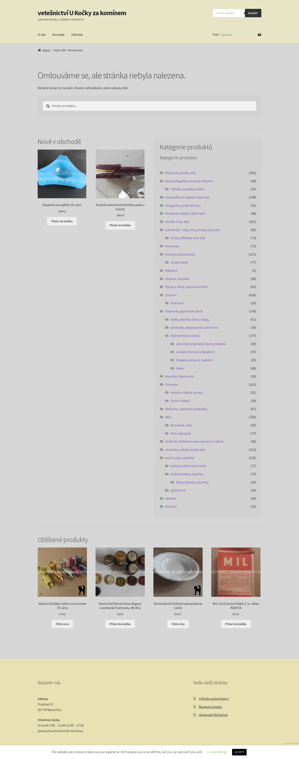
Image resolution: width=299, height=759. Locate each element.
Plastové (177, 303)
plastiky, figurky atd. (179, 376)
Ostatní (170, 295)
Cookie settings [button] (217, 752)
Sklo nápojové (181, 433)
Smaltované (179, 262)
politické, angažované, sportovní (194, 327)
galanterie (178, 490)
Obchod (76, 34)
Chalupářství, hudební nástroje (187, 197)
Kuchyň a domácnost (180, 254)
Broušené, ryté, (182, 425)
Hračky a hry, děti (177, 222)
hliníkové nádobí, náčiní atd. (185, 213)
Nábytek (171, 270)
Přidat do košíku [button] (62, 221)
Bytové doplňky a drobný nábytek (189, 181)
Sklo (168, 417)
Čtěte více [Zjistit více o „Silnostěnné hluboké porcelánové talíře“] (178, 624)
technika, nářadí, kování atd (185, 449)
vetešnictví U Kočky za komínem (82, 13)
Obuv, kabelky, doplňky (192, 482)
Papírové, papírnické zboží (184, 311)
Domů (46, 50)
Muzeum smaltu (210, 707)
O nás (42, 34)
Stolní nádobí (180, 401)
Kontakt (58, 34)
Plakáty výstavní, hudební (194, 360)
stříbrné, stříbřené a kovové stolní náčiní (194, 441)
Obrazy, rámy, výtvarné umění (186, 287)
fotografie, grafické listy (183, 205)
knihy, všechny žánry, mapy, (190, 319)
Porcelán (171, 384)
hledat (253, 13)
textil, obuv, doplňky (179, 458)
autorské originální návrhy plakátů (201, 344)
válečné (170, 498)
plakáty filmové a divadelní (195, 352)
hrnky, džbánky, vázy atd (188, 238)
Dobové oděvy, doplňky (187, 474)
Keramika (172, 246)
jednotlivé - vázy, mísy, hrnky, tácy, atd (192, 230)
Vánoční (171, 506)
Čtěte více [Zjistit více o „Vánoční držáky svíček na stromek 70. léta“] (62, 624)
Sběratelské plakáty (185, 335)
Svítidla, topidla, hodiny (188, 189)
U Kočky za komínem (214, 698)
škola (180, 368)
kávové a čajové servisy (187, 392)
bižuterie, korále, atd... (181, 173)
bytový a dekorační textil (188, 466)
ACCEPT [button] (239, 752)
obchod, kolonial (177, 279)
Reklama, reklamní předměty (186, 409)
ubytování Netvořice (213, 715)
